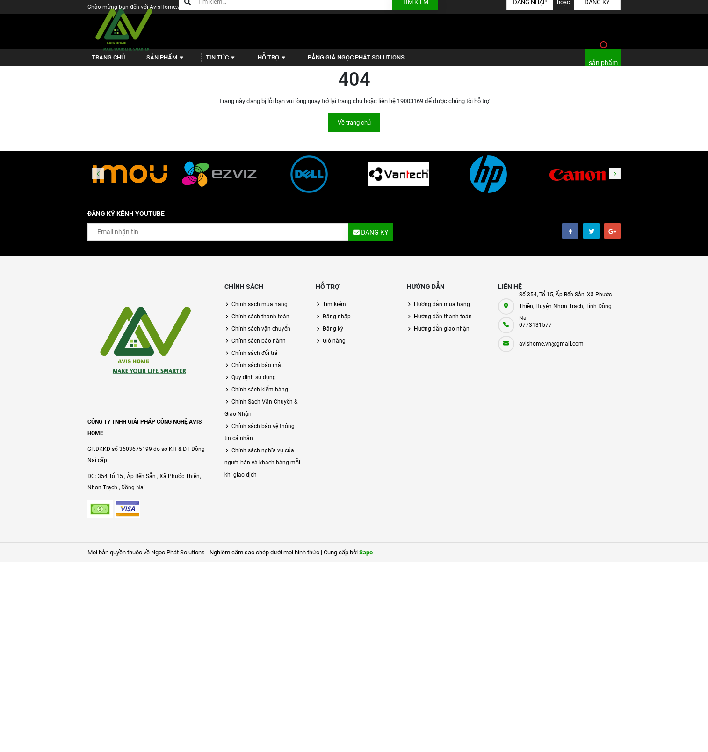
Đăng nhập (337, 323)
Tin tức (205, 61)
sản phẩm (603, 66)
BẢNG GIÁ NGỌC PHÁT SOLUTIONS (329, 61)
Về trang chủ (354, 129)
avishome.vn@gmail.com (551, 350)
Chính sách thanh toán (260, 323)
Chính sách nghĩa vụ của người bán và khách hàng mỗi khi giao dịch (262, 469)
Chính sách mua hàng (259, 311)
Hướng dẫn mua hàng (442, 311)
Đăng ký (333, 335)
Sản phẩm (156, 61)
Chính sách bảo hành (258, 348)
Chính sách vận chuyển (260, 335)
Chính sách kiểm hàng (259, 396)
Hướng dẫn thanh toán (443, 323)
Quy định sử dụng (253, 384)
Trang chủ (104, 61)
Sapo (366, 559)
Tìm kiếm (334, 311)
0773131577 (535, 332)
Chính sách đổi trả (254, 360)
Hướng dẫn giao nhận (442, 335)
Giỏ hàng (334, 348)
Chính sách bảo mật (257, 372)
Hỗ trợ (250, 61)
